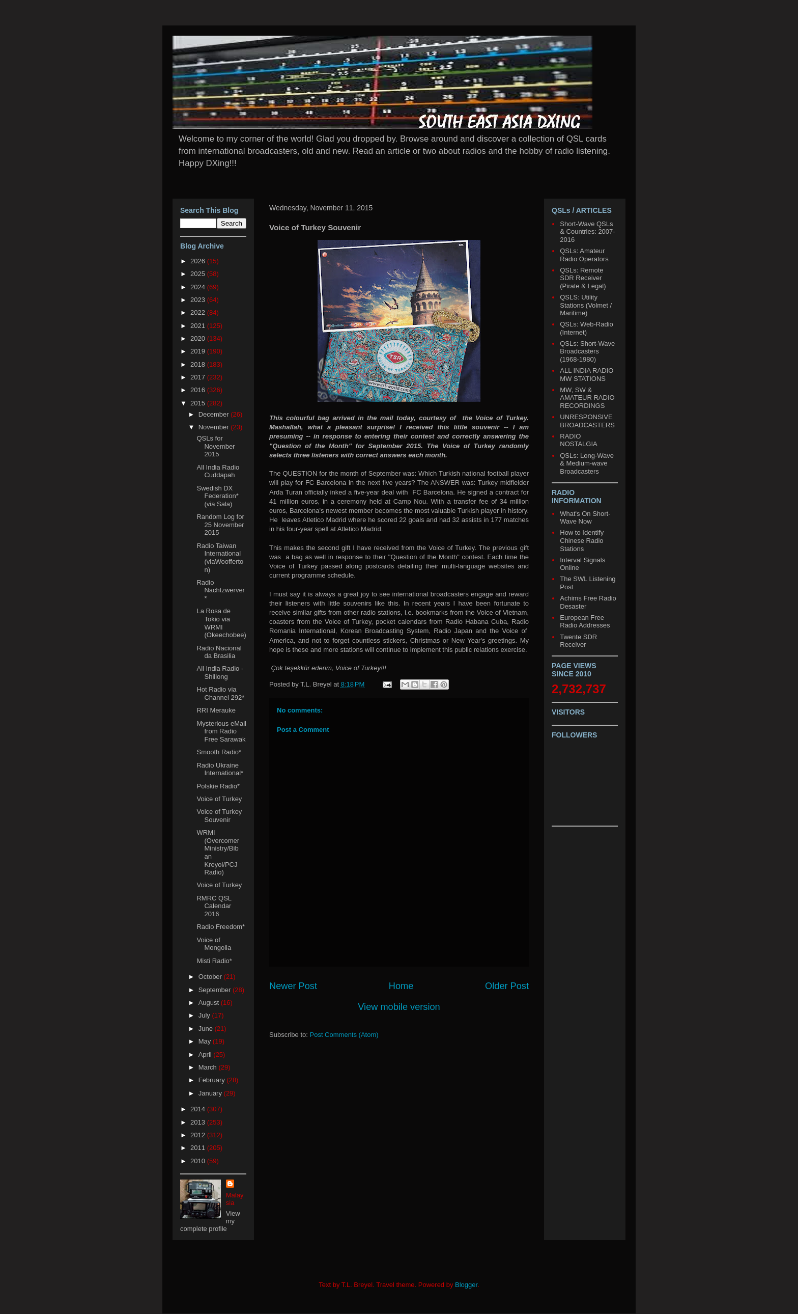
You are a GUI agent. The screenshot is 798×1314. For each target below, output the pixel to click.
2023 (198, 300)
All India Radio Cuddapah (217, 471)
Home (401, 986)
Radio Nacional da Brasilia (218, 652)
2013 (198, 1122)
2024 (198, 287)
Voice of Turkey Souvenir (219, 816)
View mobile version (399, 1007)
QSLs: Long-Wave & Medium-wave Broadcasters (587, 463)
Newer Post (293, 986)
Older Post (507, 986)
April (206, 1054)
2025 (198, 274)
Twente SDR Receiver (578, 641)
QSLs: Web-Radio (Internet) (586, 328)
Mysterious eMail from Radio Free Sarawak (221, 731)
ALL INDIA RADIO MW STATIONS (586, 374)
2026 (198, 261)
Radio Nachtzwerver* (220, 590)
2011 (198, 1148)
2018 (198, 364)
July (205, 1015)
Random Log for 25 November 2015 (220, 524)
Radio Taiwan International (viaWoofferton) (219, 557)
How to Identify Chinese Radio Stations (582, 540)
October (211, 976)
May (205, 1041)
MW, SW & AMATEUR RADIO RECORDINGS (587, 397)
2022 (198, 312)
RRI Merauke (216, 710)
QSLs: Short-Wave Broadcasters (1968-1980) (587, 351)
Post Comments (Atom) (344, 1034)
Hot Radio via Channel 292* (220, 693)
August (209, 1002)
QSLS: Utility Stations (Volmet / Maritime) (586, 305)
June (206, 1028)
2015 (198, 403)
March (208, 1067)
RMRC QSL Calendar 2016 (213, 906)
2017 (198, 377)
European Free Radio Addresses (585, 621)
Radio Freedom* (220, 926)
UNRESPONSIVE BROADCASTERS (587, 421)
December (214, 414)
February (212, 1080)
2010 (198, 1161)
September (215, 990)
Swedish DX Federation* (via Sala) (217, 496)
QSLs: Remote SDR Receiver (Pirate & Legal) (583, 278)
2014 (198, 1109)
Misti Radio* (214, 961)
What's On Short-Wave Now (585, 518)
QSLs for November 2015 (215, 446)
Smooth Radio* (218, 752)
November (214, 427)
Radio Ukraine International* (219, 769)
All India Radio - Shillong (219, 672)
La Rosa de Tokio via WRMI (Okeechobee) (221, 623)
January (211, 1093)
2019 (198, 351)
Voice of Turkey (219, 799)
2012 (198, 1135)
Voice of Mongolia (213, 944)
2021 (198, 326)
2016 (198, 390)
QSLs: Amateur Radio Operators (584, 255)
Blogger (466, 1285)
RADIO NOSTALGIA (578, 440)
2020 (198, 338)
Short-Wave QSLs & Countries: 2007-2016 (587, 231)
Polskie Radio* (218, 786)
